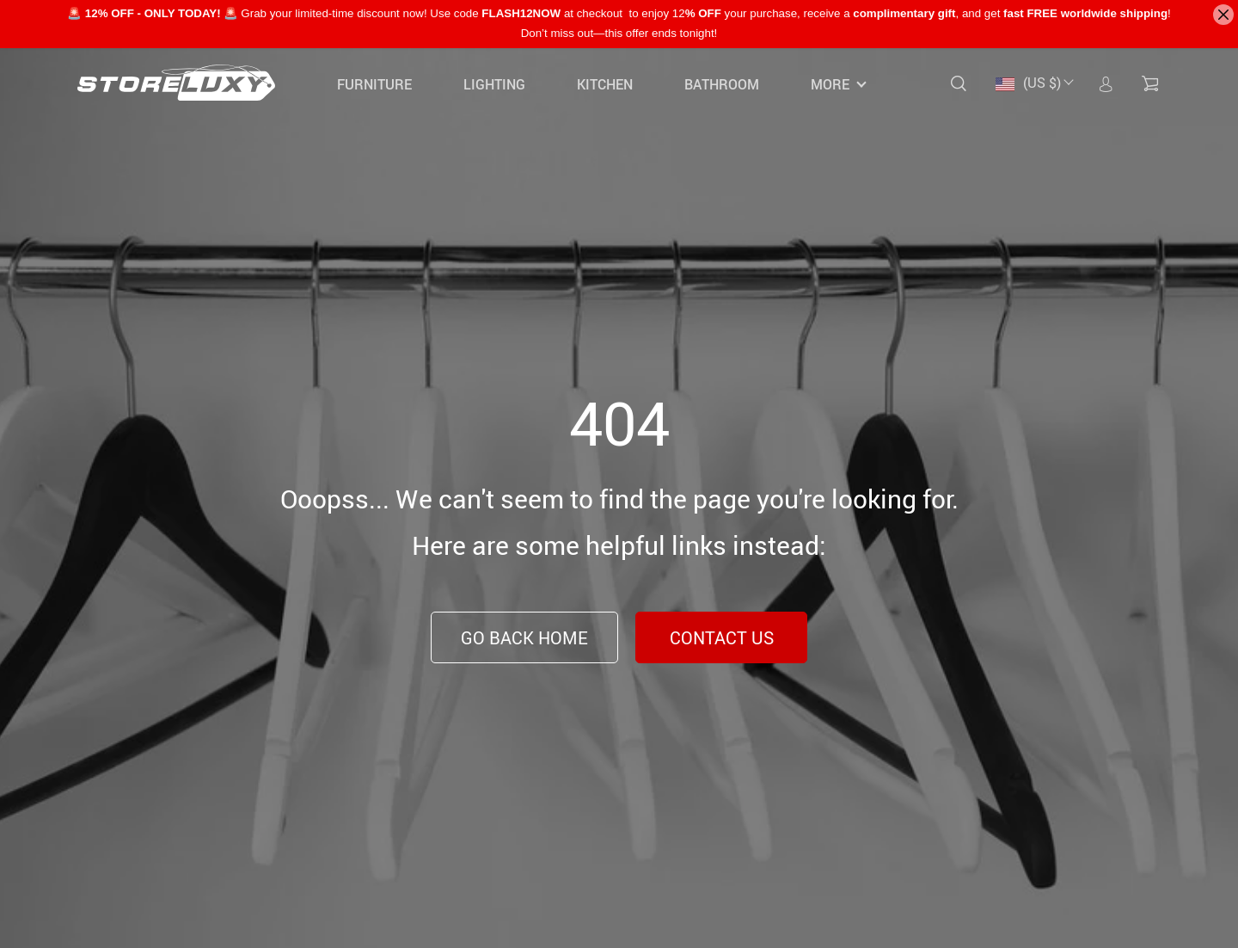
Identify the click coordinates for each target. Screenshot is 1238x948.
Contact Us (722, 637)
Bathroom (721, 84)
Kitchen (605, 84)
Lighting (494, 84)
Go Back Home (524, 637)
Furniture (374, 84)
